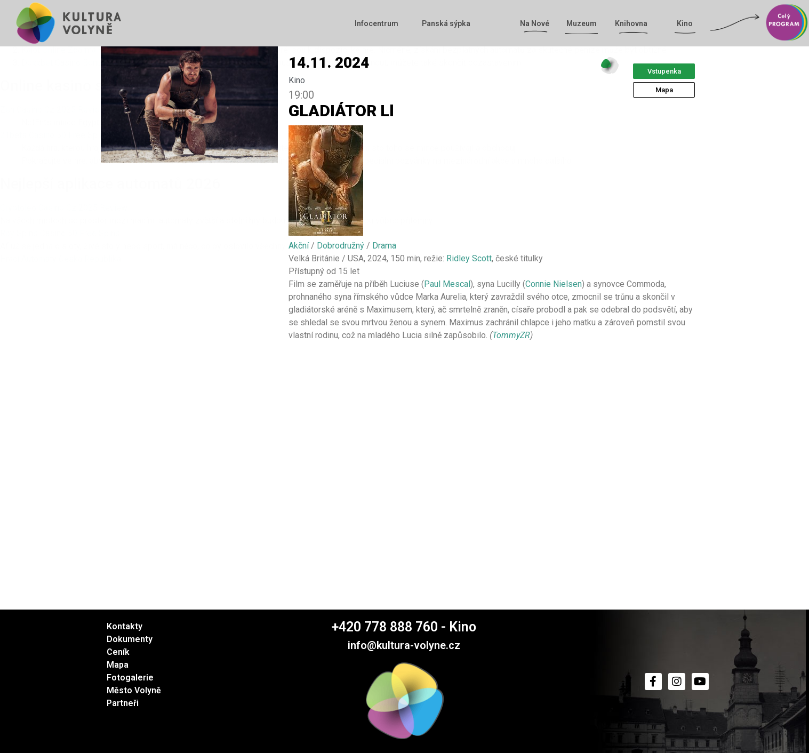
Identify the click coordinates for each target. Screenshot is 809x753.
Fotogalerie (130, 677)
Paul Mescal (447, 284)
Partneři (123, 703)
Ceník (118, 652)
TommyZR (511, 335)
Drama (384, 246)
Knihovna (634, 23)
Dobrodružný (340, 246)
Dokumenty (130, 639)
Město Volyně (134, 690)
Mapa (118, 665)
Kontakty (124, 626)
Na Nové (537, 23)
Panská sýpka (446, 23)
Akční (299, 246)
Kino (687, 23)
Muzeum (581, 23)
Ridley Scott (469, 258)
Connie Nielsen (553, 284)
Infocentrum (379, 23)
